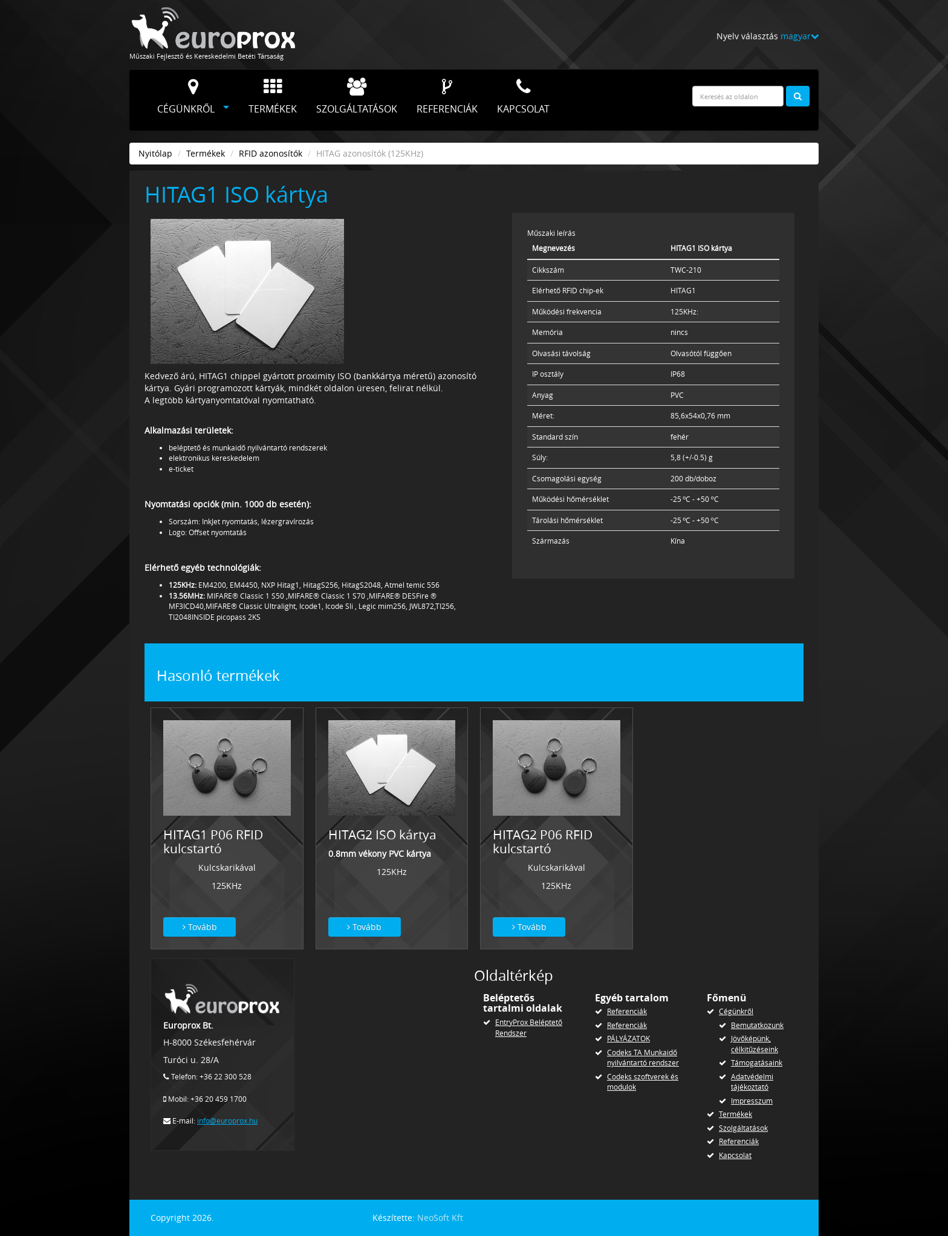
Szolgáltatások (356, 96)
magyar (800, 36)
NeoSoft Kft (440, 1217)
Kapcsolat (523, 96)
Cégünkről (186, 96)
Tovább (200, 926)
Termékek (272, 96)
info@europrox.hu (227, 1121)
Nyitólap (155, 153)
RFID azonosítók (270, 153)
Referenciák (447, 96)
